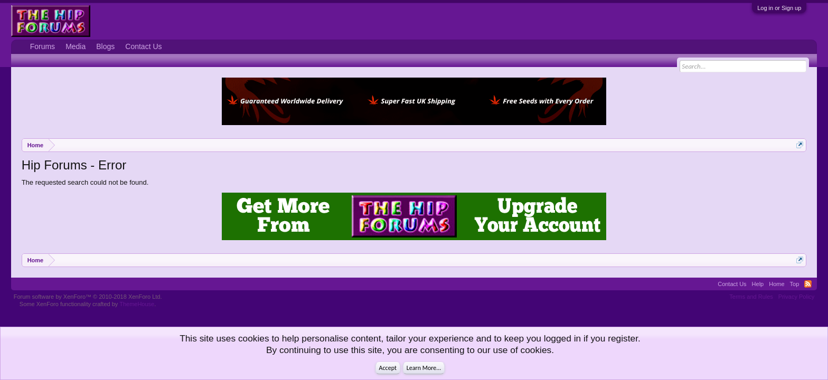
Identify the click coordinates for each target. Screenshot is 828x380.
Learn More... (424, 368)
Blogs (105, 46)
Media (75, 46)
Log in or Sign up (779, 8)
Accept (388, 368)
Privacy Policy (796, 296)
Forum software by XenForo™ (88, 296)
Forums (42, 46)
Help (758, 284)
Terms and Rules (751, 296)
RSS (808, 284)
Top (794, 284)
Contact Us (143, 46)
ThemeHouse (136, 304)
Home (776, 284)
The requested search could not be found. (85, 182)
